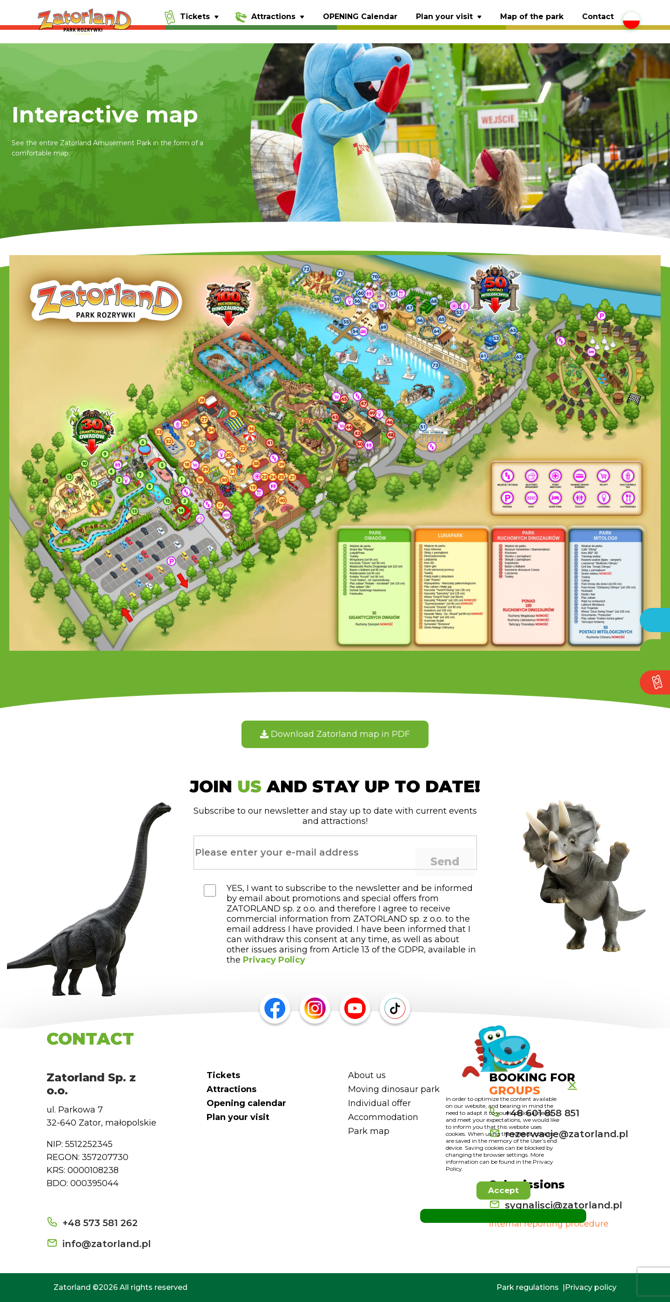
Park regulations (527, 1287)
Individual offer (379, 1103)
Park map (368, 1131)
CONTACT (90, 1038)
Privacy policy (590, 1287)
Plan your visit (238, 1117)
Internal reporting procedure (549, 1224)
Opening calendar (246, 1103)
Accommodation (383, 1117)
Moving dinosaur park (394, 1089)
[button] (503, 1190)
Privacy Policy (274, 960)
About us (367, 1075)
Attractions (231, 1089)
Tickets (223, 1075)
